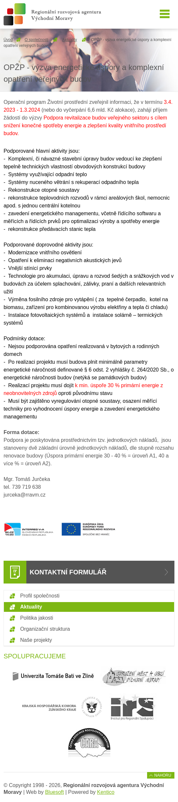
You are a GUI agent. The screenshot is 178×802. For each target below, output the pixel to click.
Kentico (105, 792)
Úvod (8, 39)
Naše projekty (36, 640)
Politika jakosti (36, 618)
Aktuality (69, 39)
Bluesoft (54, 792)
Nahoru (162, 775)
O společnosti (36, 39)
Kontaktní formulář (68, 572)
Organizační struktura (45, 629)
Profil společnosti (40, 595)
